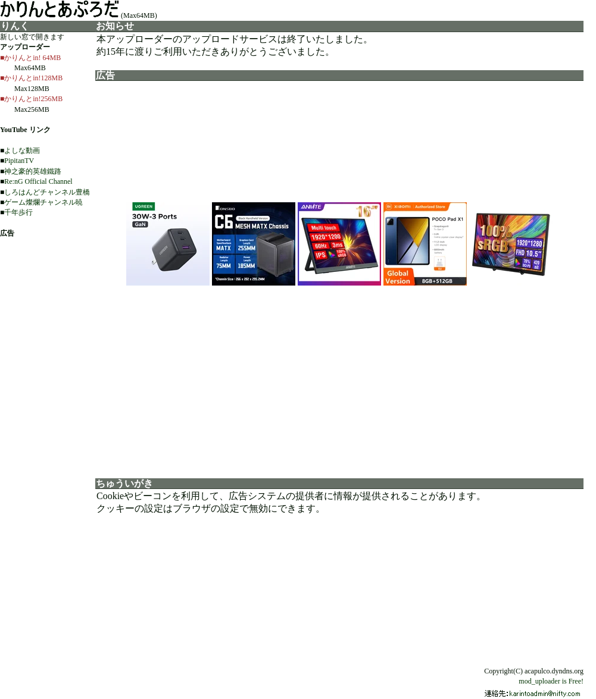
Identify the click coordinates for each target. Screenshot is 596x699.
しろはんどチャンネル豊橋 (47, 192)
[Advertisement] (339, 378)
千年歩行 (18, 212)
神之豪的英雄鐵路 (32, 171)
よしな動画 (22, 150)
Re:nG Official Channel (38, 181)
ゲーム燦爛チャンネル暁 (43, 202)
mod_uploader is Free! (551, 681)
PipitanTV (19, 160)
